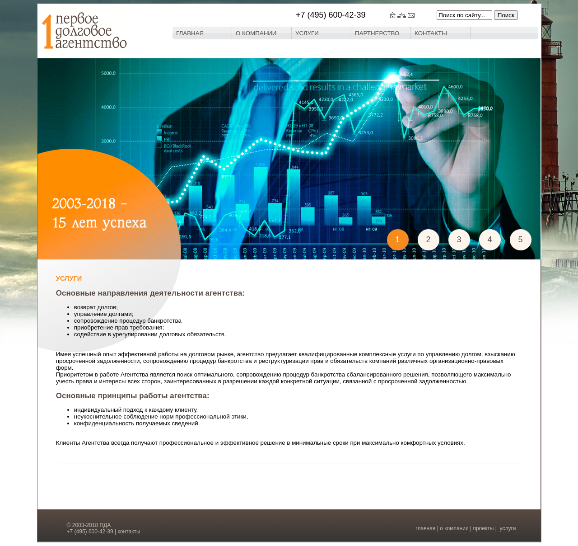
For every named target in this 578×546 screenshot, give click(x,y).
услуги (508, 528)
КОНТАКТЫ (431, 33)
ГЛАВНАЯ (190, 33)
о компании (454, 528)
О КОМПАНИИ (256, 33)
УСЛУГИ (307, 33)
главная (425, 528)
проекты (483, 528)
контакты (128, 531)
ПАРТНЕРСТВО (377, 33)
